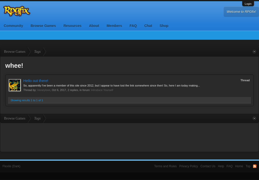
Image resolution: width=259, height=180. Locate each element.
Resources (72, 26)
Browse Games (43, 26)
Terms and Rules (165, 166)
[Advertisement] (129, 137)
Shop (164, 26)
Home (239, 166)
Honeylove (43, 90)
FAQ (133, 26)
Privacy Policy (188, 166)
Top (248, 166)
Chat (148, 26)
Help (221, 166)
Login (248, 3)
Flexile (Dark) (11, 166)
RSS (254, 166)
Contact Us (208, 166)
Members (114, 26)
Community (13, 26)
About (94, 26)
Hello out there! (35, 81)
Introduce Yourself (102, 90)
